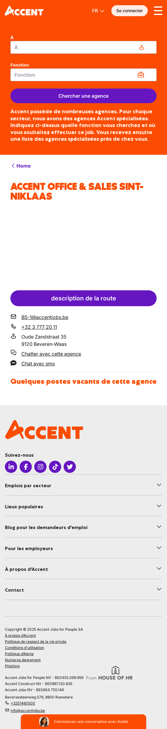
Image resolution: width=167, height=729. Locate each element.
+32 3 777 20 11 (39, 327)
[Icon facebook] (26, 467)
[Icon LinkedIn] (11, 467)
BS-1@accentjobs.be (44, 317)
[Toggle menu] (158, 10)
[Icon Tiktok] (55, 467)
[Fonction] (83, 74)
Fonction (19, 64)
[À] (83, 47)
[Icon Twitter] (70, 467)
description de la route (83, 298)
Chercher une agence (83, 96)
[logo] (24, 10)
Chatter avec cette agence (51, 354)
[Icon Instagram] (40, 467)
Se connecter (129, 10)
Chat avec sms (38, 364)
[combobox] (83, 47)
